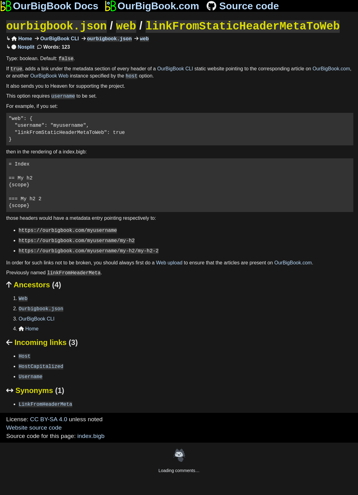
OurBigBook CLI (59, 38)
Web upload (169, 262)
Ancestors (33, 284)
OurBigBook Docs (49, 6)
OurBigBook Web (49, 75)
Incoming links (42, 342)
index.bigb (90, 435)
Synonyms (35, 390)
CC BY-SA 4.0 (48, 418)
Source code (242, 5)
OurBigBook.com (331, 68)
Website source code (34, 427)
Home (21, 38)
